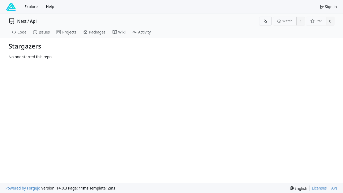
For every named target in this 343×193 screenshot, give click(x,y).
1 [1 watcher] (301, 21)
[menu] (298, 188)
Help (50, 6)
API (334, 188)
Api (33, 21)
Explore (31, 6)
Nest (22, 21)
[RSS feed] (265, 21)
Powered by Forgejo (22, 188)
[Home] (11, 7)
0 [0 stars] (330, 21)
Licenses (319, 188)
